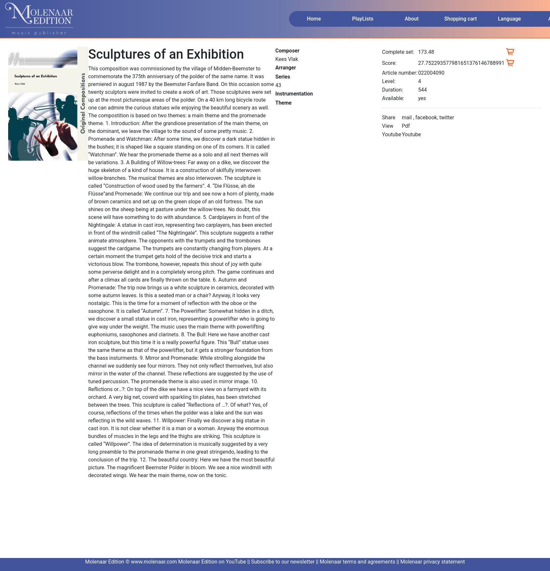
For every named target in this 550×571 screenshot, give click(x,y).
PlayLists (362, 19)
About (412, 19)
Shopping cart (460, 19)
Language (509, 19)
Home (314, 19)
